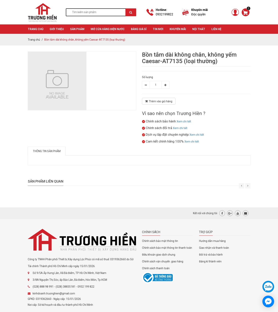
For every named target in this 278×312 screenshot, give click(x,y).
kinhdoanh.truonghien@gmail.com (54, 293)
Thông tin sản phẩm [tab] (47, 151)
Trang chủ (34, 39)
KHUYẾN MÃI (178, 29)
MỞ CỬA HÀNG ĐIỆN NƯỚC (108, 29)
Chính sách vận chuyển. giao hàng (162, 261)
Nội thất (198, 29)
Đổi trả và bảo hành (211, 254)
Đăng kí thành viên (210, 261)
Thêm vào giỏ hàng (158, 101)
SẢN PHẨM (77, 29)
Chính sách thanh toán (156, 268)
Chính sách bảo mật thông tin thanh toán (167, 247)
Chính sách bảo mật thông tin (160, 240)
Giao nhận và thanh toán (214, 247)
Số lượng (147, 77)
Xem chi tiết (184, 121)
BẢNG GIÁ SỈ (139, 29)
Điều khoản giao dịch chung (158, 254)
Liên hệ (216, 29)
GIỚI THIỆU (57, 29)
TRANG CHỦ (35, 29)
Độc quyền (198, 14)
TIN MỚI (158, 29)
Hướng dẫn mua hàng (212, 240)
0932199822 (164, 14)
